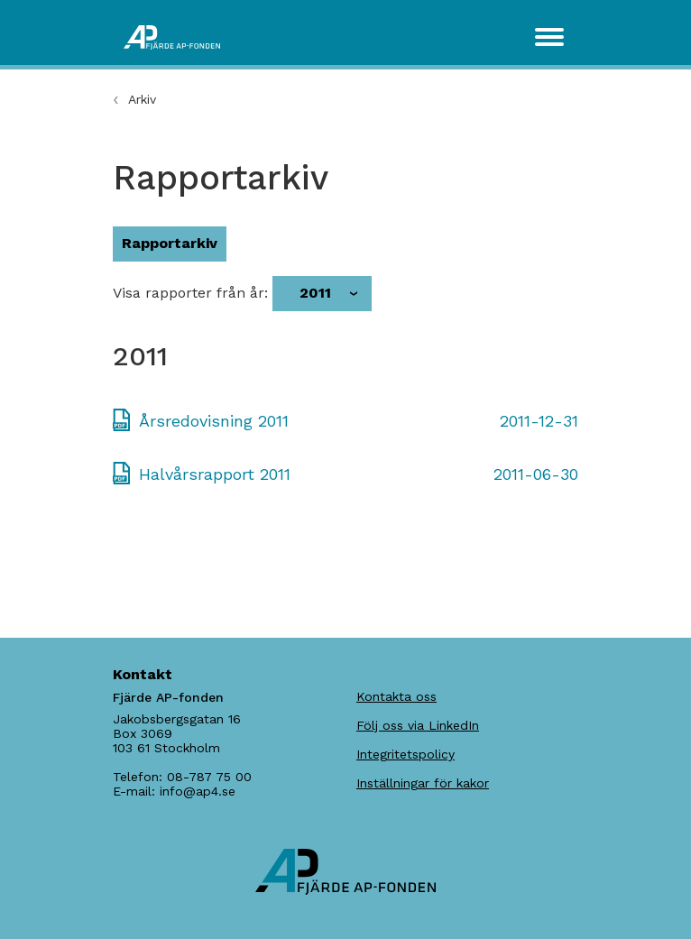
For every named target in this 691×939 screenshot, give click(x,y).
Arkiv (142, 99)
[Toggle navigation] (549, 37)
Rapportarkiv (169, 243)
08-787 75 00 (209, 776)
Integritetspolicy (405, 754)
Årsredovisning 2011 (214, 420)
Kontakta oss (396, 696)
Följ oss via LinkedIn (417, 725)
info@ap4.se (197, 791)
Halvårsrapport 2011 (214, 474)
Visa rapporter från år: (190, 293)
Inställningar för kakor (422, 783)
